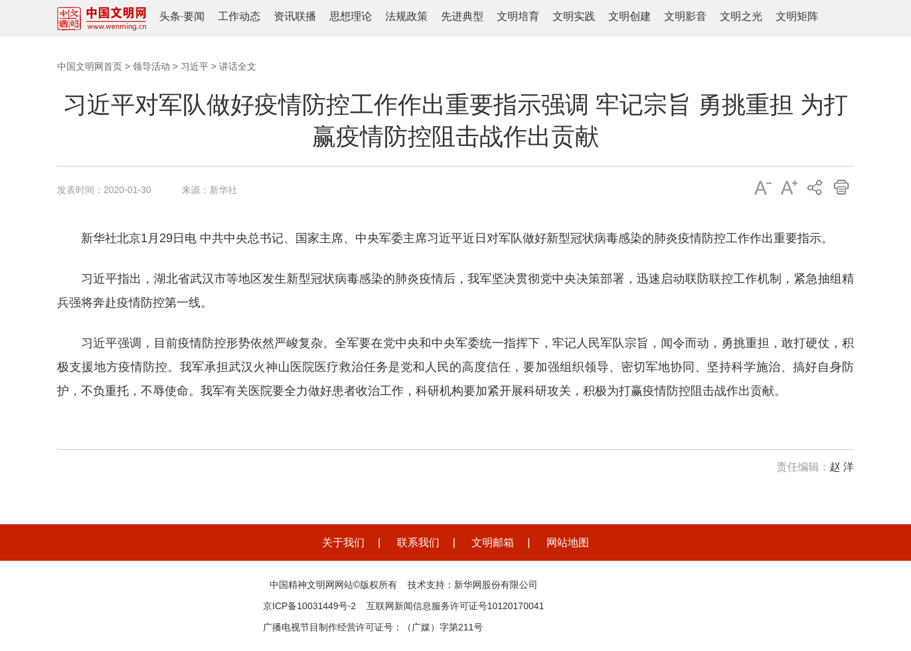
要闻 (194, 16)
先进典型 (462, 16)
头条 (170, 16)
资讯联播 (295, 16)
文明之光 (741, 16)
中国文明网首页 (89, 66)
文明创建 (629, 16)
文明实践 (573, 16)
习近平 (194, 66)
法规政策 (406, 16)
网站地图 (567, 542)
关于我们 (343, 542)
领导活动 (151, 66)
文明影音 (685, 16)
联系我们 (418, 542)
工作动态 (239, 16)
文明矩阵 (797, 16)
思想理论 (350, 16)
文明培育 (518, 16)
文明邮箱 (492, 542)
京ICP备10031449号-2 (309, 606)
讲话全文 (237, 66)
